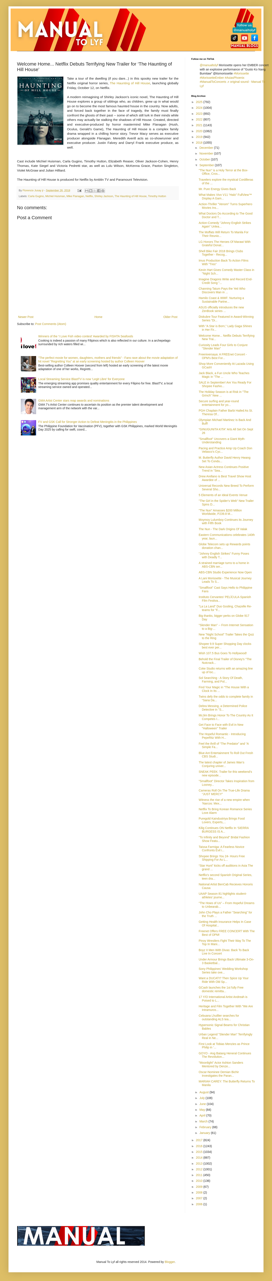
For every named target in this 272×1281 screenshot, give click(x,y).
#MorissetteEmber (212, 77)
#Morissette (241, 73)
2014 (199, 1157)
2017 (199, 1140)
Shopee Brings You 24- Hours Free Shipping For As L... (222, 858)
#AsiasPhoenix (234, 77)
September (207, 165)
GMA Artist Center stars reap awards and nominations (73, 400)
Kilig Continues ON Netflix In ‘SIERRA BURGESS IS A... (224, 829)
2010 (199, 1180)
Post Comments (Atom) (50, 324)
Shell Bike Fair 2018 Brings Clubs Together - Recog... (221, 252)
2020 (199, 131)
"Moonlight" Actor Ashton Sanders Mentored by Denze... (221, 1064)
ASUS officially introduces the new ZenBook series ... (221, 309)
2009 (199, 1186)
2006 (199, 1204)
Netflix (89, 196)
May (202, 1109)
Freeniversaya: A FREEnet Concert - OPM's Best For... (223, 356)
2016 (199, 1146)
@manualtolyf (209, 65)
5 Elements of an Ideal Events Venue (223, 495)
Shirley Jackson (103, 196)
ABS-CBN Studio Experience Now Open (225, 572)
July (202, 1098)
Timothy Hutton (157, 196)
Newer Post (25, 317)
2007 (199, 1198)
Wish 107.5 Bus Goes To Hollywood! (223, 653)
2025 (199, 102)
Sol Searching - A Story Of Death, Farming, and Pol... (221, 679)
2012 (199, 1169)
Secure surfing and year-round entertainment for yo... (219, 402)
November (206, 153)
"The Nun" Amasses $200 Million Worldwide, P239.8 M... (220, 512)
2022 (199, 119)
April (202, 1115)
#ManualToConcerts (213, 81)
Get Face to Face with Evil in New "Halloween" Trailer (221, 726)
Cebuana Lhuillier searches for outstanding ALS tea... (219, 1017)
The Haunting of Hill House (130, 83)
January (205, 1133)
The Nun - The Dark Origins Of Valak (223, 529)
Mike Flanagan (75, 196)
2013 (199, 1163)
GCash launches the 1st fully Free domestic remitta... (221, 989)
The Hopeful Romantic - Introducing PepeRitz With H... (222, 735)
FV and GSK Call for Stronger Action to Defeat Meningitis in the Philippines (87, 422)
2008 (199, 1192)
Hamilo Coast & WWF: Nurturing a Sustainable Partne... (221, 299)
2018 (199, 142)
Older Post (170, 317)
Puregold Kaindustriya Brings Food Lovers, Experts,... (222, 820)
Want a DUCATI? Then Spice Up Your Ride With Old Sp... (224, 979)
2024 (199, 107)
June (203, 1104)
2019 (199, 137)
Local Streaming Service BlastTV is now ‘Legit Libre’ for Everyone (81, 379)
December (206, 147)
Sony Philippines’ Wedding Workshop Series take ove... (223, 970)
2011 (199, 1175)
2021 (199, 125)
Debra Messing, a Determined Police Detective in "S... (223, 707)
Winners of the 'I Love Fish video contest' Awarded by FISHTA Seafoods (85, 336)
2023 (199, 113)
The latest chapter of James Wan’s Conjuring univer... (221, 764)
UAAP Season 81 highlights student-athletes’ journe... (223, 895)
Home (98, 317)
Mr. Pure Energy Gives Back (217, 189)
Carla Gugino (36, 196)
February (205, 1127)
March (203, 1121)
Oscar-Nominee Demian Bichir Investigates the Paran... (219, 1073)
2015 (199, 1152)
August (204, 1092)
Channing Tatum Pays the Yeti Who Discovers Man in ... (222, 290)
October (205, 159)
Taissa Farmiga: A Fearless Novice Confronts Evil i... (221, 848)
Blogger (170, 1262)
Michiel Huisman (55, 196)
